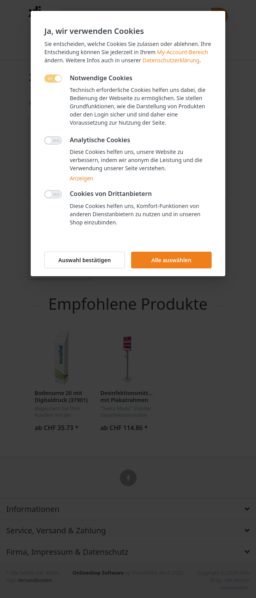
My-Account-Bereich (182, 52)
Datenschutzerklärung (170, 60)
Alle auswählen (171, 260)
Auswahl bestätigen (84, 260)
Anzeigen (81, 178)
